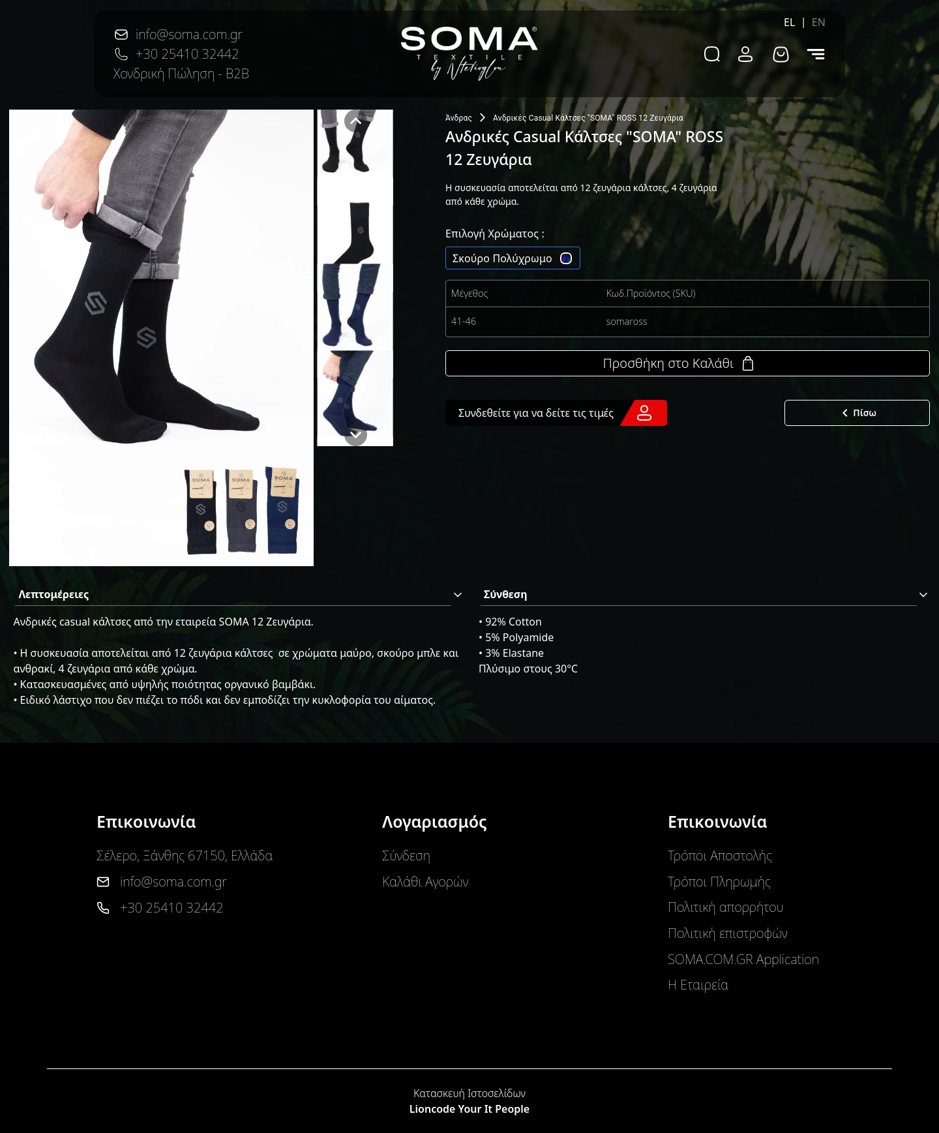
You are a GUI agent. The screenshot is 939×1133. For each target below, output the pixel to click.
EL (790, 22)
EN (819, 22)
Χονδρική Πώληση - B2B (181, 73)
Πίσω (856, 413)
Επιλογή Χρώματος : (494, 233)
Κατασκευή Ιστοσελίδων (469, 1093)
